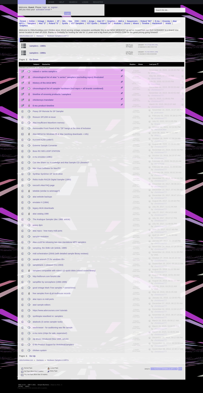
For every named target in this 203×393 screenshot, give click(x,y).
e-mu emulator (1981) (42, 157)
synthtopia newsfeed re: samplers (48, 316)
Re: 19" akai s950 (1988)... (152, 44)
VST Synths (92, 23)
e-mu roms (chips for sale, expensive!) (50, 333)
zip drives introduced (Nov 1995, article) (51, 339)
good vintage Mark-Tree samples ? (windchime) (54, 288)
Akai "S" (42, 23)
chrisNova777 (157, 90)
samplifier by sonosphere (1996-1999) (50, 282)
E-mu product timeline (43, 106)
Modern (50, 21)
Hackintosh (157, 23)
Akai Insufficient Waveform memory (49, 123)
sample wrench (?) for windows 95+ (49, 259)
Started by (46, 64)
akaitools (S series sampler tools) (48, 322)
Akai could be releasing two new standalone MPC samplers (59, 242)
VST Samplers (77, 23)
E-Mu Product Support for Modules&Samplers (53, 344)
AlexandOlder (160, 129)
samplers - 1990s (37, 53)
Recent (23, 21)
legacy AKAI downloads (43, 208)
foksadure (155, 84)
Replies (132, 64)
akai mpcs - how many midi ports (47, 231)
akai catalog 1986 (41, 214)
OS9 (77, 21)
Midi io (121, 21)
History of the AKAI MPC (44, 83)
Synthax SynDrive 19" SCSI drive (48, 174)
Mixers (136, 23)
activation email (43, 9)
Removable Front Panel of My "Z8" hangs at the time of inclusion (62, 128)
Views (140, 64)
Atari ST (100, 21)
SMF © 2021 (32, 385)
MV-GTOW (159, 164)
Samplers (31, 23)
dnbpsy (157, 135)
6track (157, 124)
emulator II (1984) (41, 202)
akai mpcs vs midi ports (43, 299)
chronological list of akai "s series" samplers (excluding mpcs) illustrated (68, 77)
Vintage (40, 21)
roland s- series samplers (45, 71)
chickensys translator (43, 100)
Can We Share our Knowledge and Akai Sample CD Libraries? (61, 162)
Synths (65, 23)
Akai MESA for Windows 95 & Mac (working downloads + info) (61, 134)
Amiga (91, 21)
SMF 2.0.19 (22, 385)
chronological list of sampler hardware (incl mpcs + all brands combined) (68, 88)
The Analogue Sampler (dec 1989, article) (51, 219)
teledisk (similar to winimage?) (46, 191)
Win (64, 21)
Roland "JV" (105, 23)
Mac (70, 21)
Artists (168, 23)
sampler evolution (41, 236)
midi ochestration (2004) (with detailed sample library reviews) (60, 253)
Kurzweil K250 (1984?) (43, 140)
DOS (83, 21)
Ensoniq (166, 21)
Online (32, 21)
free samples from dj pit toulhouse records (51, 293)
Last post (154, 64)
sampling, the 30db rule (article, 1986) (50, 248)
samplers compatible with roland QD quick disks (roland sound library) (64, 270)
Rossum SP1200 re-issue (44, 117)
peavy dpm (38, 225)
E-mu (157, 21)
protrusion (155, 73)
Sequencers (132, 21)
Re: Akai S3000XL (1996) (151, 51)
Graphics (111, 21)
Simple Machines (43, 385)
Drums (127, 23)
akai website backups (42, 197)
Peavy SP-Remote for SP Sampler (48, 111)
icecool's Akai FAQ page (44, 185)
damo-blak (156, 78)
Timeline (145, 23)
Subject (36, 64)
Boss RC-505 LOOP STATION (46, 151)
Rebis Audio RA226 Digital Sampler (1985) (52, 179)
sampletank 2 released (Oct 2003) (48, 265)
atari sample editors (41, 305)
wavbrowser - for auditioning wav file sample (52, 327)
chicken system (40, 350)
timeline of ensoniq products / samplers (52, 94)
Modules (117, 23)
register (54, 7)
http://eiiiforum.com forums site (46, 276)
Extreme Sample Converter (45, 145)
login (45, 7)
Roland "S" (54, 23)
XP (58, 21)
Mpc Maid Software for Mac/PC (47, 168)
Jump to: (147, 369)
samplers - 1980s (37, 46)
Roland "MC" (146, 21)
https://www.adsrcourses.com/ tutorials (50, 310)
